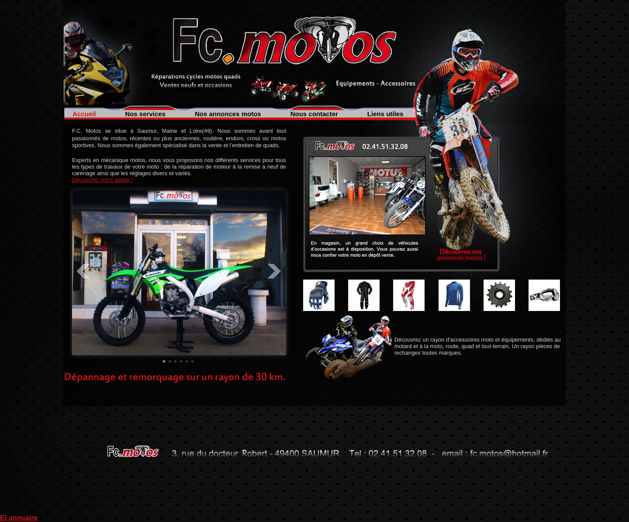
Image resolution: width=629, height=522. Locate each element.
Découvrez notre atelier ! (102, 179)
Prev (83, 271)
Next (275, 271)
